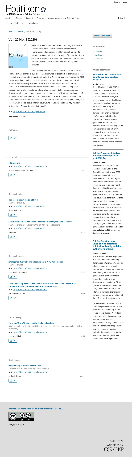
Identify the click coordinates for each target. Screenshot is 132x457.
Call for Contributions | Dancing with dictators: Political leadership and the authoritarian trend (107, 245)
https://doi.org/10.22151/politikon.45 (29, 111)
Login (125, 2)
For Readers (97, 51)
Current (29, 18)
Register (117, 2)
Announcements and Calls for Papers (64, 18)
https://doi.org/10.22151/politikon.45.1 (30, 206)
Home (11, 32)
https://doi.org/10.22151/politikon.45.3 (30, 332)
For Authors (97, 55)
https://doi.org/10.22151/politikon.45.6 (30, 372)
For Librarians (98, 59)
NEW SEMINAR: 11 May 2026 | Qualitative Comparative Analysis (108, 77)
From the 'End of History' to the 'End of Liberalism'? (47, 326)
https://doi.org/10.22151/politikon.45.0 (30, 166)
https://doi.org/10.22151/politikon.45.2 (30, 228)
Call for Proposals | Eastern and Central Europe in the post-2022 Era (107, 156)
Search (19, 18)
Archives (40, 18)
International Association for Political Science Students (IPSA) (36, 409)
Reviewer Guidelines (15, 23)
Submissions (33, 23)
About (7, 18)
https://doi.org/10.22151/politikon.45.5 (30, 289)
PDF (14, 138)
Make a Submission (102, 35)
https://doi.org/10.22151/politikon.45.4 (30, 268)
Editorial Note (15, 163)
